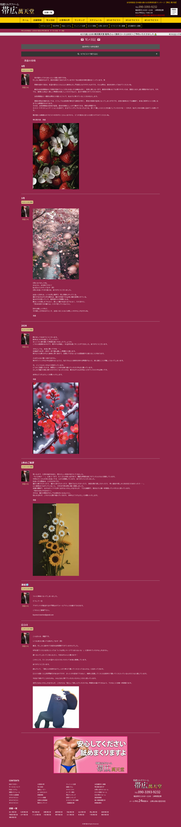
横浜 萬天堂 (105, 815)
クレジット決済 (79, 26)
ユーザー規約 (70, 792)
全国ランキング (71, 797)
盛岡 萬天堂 (58, 812)
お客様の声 (64, 20)
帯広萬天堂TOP (99, 787)
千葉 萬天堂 (93, 815)
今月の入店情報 (14, 795)
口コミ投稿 (92, 26)
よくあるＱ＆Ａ (42, 792)
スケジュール (95, 20)
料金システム (66, 26)
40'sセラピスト (151, 20)
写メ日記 (50, 20)
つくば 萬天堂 (36, 815)
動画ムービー (42, 789)
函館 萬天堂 (47, 812)
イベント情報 (42, 797)
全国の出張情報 (42, 800)
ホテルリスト (45, 26)
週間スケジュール (14, 792)
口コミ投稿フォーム (101, 792)
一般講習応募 (70, 803)
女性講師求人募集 (134, 26)
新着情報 (40, 795)
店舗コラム (69, 787)
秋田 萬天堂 (70, 812)
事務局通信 (98, 803)
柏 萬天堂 (81, 815)
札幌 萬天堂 (24, 812)
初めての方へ (13, 784)
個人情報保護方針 (100, 800)
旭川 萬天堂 (12, 812)
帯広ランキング (71, 795)
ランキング (79, 20)
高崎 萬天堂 (105, 812)
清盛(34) (25, 86)
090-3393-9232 (148, 7)
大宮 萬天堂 (47, 815)
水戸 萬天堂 (24, 815)
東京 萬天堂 (58, 815)
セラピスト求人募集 (118, 26)
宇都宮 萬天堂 (13, 815)
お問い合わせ (103, 26)
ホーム (25, 20)
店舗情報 (37, 20)
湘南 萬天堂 (12, 817)
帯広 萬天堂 (35, 812)
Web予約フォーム (100, 795)
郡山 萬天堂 (93, 812)
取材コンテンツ (42, 803)
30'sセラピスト (132, 20)
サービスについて (14, 787)
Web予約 (56, 26)
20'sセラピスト (114, 20)
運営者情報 (98, 797)
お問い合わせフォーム (101, 789)
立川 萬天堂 (70, 815)
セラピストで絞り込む (89, 54)
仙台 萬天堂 (82, 812)
